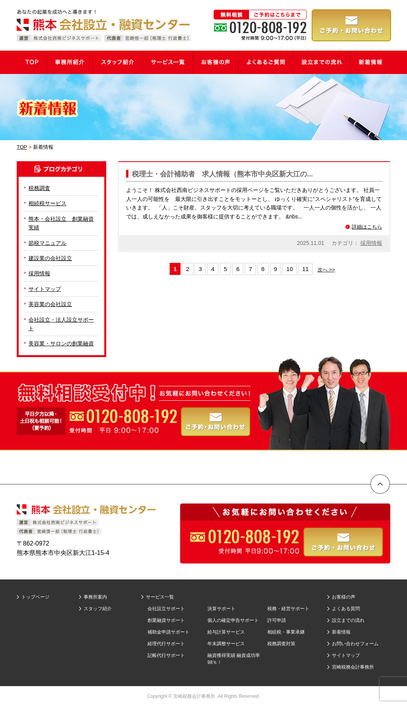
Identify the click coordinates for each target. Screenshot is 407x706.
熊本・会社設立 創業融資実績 (61, 223)
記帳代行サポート (166, 655)
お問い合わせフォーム (355, 643)
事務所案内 (95, 597)
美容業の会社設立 (50, 304)
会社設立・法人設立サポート (61, 324)
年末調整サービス (226, 643)
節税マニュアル (47, 243)
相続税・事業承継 (286, 632)
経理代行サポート (166, 643)
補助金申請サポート (168, 632)
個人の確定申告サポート (233, 620)
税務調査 (39, 188)
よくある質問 (346, 608)
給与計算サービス (226, 632)
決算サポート (221, 608)
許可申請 (276, 620)
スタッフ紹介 (98, 608)
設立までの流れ (348, 620)
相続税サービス (47, 203)
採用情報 (371, 243)
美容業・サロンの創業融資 (61, 343)
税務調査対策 (281, 643)
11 (305, 269)
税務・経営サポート (288, 608)
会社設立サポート (166, 608)
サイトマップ (44, 289)
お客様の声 (343, 597)
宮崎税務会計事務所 (353, 667)
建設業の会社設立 (50, 258)
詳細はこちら (367, 227)
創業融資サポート (166, 620)
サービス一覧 (160, 597)
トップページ (35, 597)
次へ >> (326, 270)
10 (289, 269)
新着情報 (341, 632)
